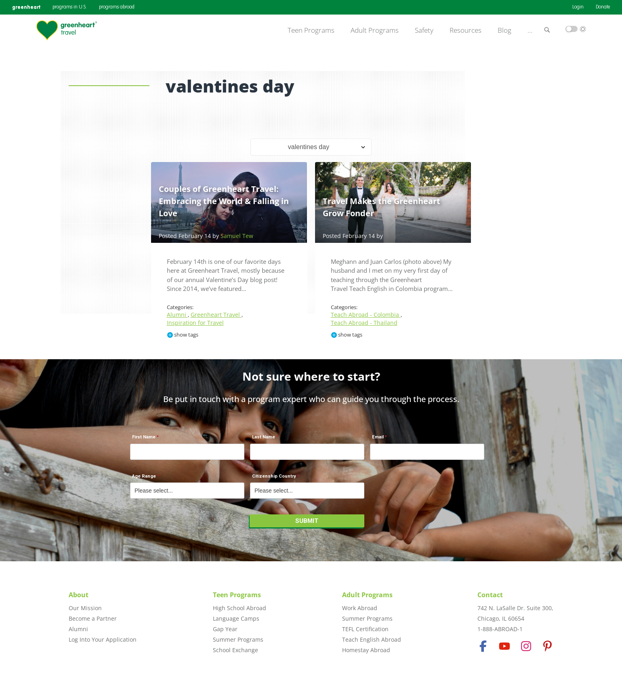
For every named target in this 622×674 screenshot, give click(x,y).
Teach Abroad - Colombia (366, 314)
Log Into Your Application (103, 639)
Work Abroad (359, 608)
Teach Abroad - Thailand (364, 322)
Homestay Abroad (366, 650)
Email (378, 437)
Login (578, 7)
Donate (603, 7)
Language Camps (236, 618)
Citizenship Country (274, 476)
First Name (144, 437)
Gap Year (225, 629)
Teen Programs (311, 30)
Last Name (263, 437)
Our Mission (85, 608)
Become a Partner (93, 618)
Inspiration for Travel (195, 322)
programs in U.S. (70, 7)
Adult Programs (375, 30)
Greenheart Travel (216, 314)
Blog (504, 30)
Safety (424, 30)
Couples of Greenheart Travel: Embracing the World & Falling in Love (224, 201)
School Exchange (235, 650)
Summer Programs (238, 639)
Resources (465, 30)
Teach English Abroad (371, 639)
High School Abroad (239, 608)
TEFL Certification (365, 629)
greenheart (26, 7)
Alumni (177, 314)
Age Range (144, 476)
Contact (490, 594)
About (78, 594)
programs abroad (116, 7)
